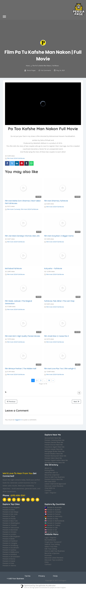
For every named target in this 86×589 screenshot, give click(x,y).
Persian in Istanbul (10, 554)
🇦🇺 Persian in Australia (53, 507)
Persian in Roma (9, 559)
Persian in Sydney (9, 550)
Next (76, 401)
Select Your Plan (51, 546)
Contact (48, 490)
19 (49, 380)
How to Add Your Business (55, 477)
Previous (11, 401)
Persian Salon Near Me (53, 458)
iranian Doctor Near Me (54, 445)
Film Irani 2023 (50, 481)
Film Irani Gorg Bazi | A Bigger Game (59, 236)
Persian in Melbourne (11, 552)
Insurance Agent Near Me (54, 447)
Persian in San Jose (10, 514)
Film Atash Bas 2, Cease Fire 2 (56, 336)
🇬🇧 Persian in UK (51, 530)
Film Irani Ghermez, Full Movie (56, 201)
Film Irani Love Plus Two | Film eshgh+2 (60, 368)
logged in (18, 420)
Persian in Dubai (9, 561)
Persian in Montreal (10, 530)
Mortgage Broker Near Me (54, 451)
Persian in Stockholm (11, 548)
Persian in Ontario (9, 532)
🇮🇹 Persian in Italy (51, 519)
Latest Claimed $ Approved (55, 484)
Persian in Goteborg (10, 545)
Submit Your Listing (52, 544)
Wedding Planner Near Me (55, 462)
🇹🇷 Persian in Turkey (52, 525)
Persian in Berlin (9, 539)
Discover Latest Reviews (54, 486)
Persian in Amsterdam (11, 556)
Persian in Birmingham (11, 536)
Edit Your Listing (51, 549)
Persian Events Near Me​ (54, 479)
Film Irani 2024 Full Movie (16, 158)
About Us (48, 468)
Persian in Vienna (9, 565)
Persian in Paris (8, 563)
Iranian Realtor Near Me (54, 454)
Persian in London (9, 534)
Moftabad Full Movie (13, 268)
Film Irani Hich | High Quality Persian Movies (22, 336)
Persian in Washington (11, 523)
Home (28, 66)
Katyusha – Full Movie (53, 268)
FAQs (47, 562)
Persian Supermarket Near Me (56, 460)
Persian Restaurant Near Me (55, 456)
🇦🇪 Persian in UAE (51, 527)
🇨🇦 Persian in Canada (53, 512)
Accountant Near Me (53, 438)
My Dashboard (50, 540)
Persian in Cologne (10, 543)
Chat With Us (50, 488)
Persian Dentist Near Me (54, 442)
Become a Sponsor (52, 475)
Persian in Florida (9, 519)
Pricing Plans (49, 470)
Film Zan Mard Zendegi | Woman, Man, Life (22, 236)
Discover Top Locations (54, 560)
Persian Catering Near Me (54, 440)
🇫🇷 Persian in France (52, 514)
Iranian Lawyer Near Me (54, 449)
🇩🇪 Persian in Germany (53, 516)
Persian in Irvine (9, 510)
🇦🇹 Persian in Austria (52, 510)
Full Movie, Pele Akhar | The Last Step (59, 301)
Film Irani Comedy (13, 209)
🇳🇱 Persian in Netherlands (54, 521)
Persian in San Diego (10, 512)
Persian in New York (10, 521)
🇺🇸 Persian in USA (51, 532)
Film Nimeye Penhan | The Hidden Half (20, 368)
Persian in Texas (9, 516)
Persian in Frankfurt (10, 541)
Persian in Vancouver (11, 527)
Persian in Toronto (10, 525)
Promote (48, 555)
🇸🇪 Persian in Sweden (53, 523)
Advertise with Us (51, 472)
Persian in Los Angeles (11, 507)
